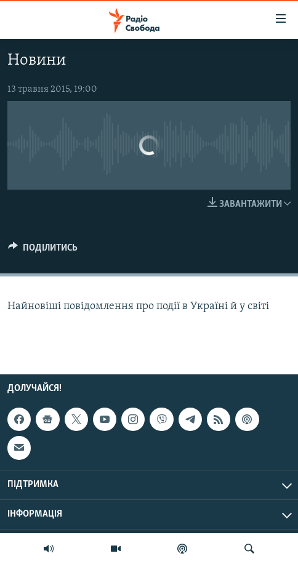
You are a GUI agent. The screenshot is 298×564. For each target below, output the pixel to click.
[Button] (43, 250)
